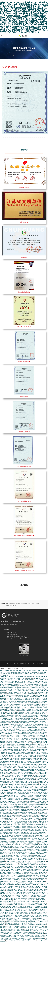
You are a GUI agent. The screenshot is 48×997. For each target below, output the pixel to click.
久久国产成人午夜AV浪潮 (25, 738)
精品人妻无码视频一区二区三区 (31, 858)
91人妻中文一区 (39, 718)
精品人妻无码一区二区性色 (8, 756)
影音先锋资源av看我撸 (32, 695)
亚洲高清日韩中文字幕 (41, 787)
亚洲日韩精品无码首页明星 (19, 727)
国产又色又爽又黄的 (37, 849)
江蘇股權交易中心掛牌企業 (24, 327)
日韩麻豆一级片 (18, 910)
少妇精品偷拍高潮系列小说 (14, 873)
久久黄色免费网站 (37, 912)
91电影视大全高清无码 (5, 920)
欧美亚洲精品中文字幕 (20, 755)
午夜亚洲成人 (33, 773)
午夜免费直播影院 (32, 784)
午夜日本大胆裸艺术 (29, 936)
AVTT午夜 (43, 923)
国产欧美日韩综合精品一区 (17, 753)
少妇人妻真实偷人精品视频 (23, 806)
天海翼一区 (8, 758)
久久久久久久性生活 (21, 707)
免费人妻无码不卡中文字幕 (39, 855)
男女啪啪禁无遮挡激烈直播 (11, 781)
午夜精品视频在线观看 (33, 776)
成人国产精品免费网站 (33, 702)
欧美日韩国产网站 (33, 835)
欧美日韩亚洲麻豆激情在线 (8, 826)
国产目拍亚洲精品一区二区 (17, 886)
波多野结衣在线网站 (42, 867)
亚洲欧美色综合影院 (24, 733)
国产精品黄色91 (17, 750)
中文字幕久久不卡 (22, 781)
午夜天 (19, 759)
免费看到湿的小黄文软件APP (38, 806)
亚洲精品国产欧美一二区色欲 (22, 761)
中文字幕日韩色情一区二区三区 (35, 836)
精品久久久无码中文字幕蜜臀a (15, 726)
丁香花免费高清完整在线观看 (31, 704)
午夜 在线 (6, 724)
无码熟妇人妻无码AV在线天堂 (20, 812)
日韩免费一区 (14, 766)
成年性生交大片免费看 (30, 699)
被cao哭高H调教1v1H (26, 893)
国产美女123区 (42, 844)
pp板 (7, 603)
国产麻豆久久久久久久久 (15, 690)
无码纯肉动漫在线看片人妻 (22, 930)
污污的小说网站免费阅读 (6, 787)
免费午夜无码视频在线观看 (34, 684)
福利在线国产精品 (15, 798)
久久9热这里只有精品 (8, 799)
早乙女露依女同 (19, 826)
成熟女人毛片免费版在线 (34, 686)
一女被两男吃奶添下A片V (33, 713)
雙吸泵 (29, 603)
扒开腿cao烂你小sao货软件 (30, 866)
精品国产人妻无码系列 (7, 918)
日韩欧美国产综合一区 (7, 836)
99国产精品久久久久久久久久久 (18, 795)
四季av (41, 710)
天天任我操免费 (24, 798)
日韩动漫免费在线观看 (41, 924)
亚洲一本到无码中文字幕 (21, 756)
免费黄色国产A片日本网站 (15, 906)
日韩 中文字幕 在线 (10, 861)
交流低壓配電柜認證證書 (24, 431)
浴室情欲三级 (43, 878)
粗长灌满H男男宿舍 (7, 909)
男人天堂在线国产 (19, 936)
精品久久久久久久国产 (29, 853)
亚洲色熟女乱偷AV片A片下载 (32, 827)
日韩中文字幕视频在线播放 (12, 921)
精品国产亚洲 (36, 729)
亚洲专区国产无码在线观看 (12, 940)
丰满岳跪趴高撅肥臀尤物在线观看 (22, 682)
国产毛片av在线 (4, 747)
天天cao (5, 693)
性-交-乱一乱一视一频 (11, 712)
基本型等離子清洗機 (11, 605)
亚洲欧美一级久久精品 (14, 840)
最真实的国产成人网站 (36, 873)
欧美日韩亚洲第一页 (23, 686)
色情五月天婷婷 (41, 747)
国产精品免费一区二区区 (26, 786)
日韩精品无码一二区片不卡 (9, 824)
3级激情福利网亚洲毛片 (37, 721)
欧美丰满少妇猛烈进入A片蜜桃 (39, 840)
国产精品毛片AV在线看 (38, 846)
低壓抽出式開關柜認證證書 (24, 466)
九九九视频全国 (30, 707)
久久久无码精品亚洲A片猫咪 (38, 706)
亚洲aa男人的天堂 (21, 790)
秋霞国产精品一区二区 (30, 880)
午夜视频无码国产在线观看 (18, 769)
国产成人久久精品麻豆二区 (21, 701)
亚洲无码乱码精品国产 (40, 926)
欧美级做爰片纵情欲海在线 (39, 715)
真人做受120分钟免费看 (5, 695)
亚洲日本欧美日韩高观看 (28, 749)
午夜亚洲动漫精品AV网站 (32, 844)
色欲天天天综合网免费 (9, 858)
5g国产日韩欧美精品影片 (28, 847)
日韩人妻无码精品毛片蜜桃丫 (22, 804)
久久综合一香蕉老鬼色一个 (12, 818)
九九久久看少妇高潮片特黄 (37, 796)
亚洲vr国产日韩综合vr (5, 938)
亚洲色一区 (40, 682)
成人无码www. (12, 876)
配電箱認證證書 (24, 396)
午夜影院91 (3, 936)
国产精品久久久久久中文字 (25, 743)
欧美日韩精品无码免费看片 (31, 869)
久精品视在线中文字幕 (24, 940)
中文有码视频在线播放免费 (24, 721)
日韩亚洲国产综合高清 (26, 809)
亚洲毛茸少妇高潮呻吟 (9, 755)
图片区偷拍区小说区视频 (11, 867)
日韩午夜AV (34, 867)
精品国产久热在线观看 (41, 699)
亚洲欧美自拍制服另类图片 (12, 890)
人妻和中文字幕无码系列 (40, 775)
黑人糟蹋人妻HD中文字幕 (25, 796)
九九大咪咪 (41, 893)
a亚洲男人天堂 (5, 906)
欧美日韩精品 (31, 718)
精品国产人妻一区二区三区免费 (39, 746)
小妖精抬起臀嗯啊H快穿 (24, 810)
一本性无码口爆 (17, 716)
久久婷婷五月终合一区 (28, 892)
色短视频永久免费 (6, 795)
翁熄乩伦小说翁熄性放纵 (35, 841)
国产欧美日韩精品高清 (10, 792)
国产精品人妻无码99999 (33, 710)
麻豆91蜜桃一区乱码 (42, 676)
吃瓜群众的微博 (4, 873)
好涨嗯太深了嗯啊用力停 (6, 855)
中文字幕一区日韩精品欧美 (24, 849)
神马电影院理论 (7, 772)
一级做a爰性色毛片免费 (16, 739)
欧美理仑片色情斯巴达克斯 (33, 801)
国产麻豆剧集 (23, 907)
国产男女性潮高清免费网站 (24, 872)
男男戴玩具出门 (28, 913)
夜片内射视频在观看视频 (40, 752)
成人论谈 (25, 860)
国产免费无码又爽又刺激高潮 (24, 876)
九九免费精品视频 (7, 813)
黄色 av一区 (24, 889)
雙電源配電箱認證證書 (24, 361)
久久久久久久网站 (30, 735)
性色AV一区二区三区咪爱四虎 (28, 767)
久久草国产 (31, 916)
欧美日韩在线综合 (28, 881)
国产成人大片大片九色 (8, 903)
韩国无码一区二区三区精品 (20, 776)
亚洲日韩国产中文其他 (31, 815)
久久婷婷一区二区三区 (36, 764)
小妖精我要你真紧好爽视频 (10, 829)
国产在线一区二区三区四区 (10, 759)
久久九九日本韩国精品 (33, 701)
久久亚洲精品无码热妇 (35, 772)
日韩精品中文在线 (37, 884)
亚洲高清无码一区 (34, 778)
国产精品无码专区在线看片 (16, 676)
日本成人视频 (18, 884)
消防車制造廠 (35, 603)
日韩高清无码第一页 (12, 779)
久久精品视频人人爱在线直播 (37, 938)
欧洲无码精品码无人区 (30, 852)
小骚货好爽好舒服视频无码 (39, 913)
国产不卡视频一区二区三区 (20, 678)
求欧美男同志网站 (25, 896)
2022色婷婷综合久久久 (39, 736)
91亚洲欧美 (39, 690)
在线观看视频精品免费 (12, 684)
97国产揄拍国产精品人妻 (22, 916)
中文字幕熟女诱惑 (16, 772)
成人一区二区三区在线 (31, 832)
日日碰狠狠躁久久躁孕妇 (41, 936)
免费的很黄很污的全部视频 (11, 770)
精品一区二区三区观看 (33, 783)
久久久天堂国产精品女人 (32, 755)
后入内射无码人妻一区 (32, 756)
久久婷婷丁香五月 (16, 815)
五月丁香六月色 (14, 706)
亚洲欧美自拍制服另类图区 (39, 861)
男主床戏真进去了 (41, 784)
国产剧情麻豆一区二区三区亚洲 (12, 809)
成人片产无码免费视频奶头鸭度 (18, 801)
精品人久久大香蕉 (21, 735)
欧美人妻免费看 (17, 767)
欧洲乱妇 (4, 686)
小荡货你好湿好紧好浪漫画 (27, 736)
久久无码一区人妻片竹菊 (8, 729)
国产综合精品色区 (22, 904)
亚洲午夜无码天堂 (4, 926)
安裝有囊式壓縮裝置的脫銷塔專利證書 (24, 536)
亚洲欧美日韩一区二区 (16, 749)
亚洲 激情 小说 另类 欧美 (16, 915)
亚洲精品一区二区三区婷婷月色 (26, 818)
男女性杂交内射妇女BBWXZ (24, 867)
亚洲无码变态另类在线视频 (30, 676)
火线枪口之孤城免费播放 (19, 744)
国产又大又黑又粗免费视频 (32, 807)
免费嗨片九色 (17, 799)
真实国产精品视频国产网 (23, 778)
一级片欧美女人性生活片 (8, 933)
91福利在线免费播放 (41, 779)
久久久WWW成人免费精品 (19, 900)
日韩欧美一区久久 (17, 924)
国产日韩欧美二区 (18, 933)
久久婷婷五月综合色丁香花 (13, 816)
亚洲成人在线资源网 (9, 929)
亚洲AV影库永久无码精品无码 (26, 719)
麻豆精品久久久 (18, 903)
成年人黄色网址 (6, 710)
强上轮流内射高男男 (21, 803)
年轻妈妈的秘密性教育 (37, 895)
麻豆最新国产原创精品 (31, 813)
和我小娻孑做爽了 (32, 864)
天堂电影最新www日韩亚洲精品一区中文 (32, 910)
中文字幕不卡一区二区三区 (16, 866)
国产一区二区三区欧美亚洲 (13, 736)
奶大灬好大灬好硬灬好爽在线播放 (10, 872)
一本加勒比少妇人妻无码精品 (7, 701)
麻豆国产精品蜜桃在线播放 (6, 678)
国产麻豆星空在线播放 (24, 863)
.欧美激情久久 (43, 918)
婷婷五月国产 (3, 736)
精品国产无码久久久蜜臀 (12, 821)
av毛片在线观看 (16, 758)
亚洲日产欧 (6, 803)
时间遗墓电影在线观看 (9, 830)
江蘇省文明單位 (24, 222)
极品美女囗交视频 (35, 909)
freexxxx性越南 (33, 821)
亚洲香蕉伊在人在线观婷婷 (36, 896)
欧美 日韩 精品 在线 (6, 815)
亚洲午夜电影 (34, 893)
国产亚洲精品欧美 (4, 876)
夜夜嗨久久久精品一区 (15, 775)
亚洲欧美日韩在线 (21, 829)
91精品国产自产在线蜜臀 (23, 833)
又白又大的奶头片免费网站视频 (35, 789)
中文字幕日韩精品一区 (15, 689)
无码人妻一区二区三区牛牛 (10, 790)
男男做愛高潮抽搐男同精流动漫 (33, 758)
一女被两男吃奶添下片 (27, 884)
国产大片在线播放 (27, 887)
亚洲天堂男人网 (15, 723)
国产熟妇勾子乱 (21, 880)
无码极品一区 (40, 821)
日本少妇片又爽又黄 (38, 678)
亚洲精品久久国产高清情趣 (14, 687)
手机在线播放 (14, 810)
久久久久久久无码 (22, 684)
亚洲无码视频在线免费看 (26, 679)
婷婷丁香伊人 (12, 926)
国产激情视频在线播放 (13, 732)
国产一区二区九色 (19, 858)
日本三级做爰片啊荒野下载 (34, 763)
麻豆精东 (23, 815)
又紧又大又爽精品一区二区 (33, 727)
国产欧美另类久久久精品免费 (33, 935)
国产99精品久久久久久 (26, 840)
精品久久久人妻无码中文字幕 (19, 813)
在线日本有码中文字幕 (21, 923)
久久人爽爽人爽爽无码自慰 (27, 752)
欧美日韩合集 (35, 826)
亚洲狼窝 (29, 790)
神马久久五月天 (6, 746)
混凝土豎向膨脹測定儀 (21, 603)
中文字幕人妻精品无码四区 (25, 846)
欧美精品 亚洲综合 (22, 784)
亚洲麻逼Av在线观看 (17, 787)
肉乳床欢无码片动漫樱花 (8, 783)
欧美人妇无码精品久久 (31, 747)
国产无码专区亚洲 (10, 936)
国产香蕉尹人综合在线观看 (10, 806)
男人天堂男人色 (29, 709)
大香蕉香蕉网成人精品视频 (25, 855)
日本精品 (32, 926)
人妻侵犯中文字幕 (4, 880)
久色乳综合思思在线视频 (13, 912)
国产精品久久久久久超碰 (41, 749)
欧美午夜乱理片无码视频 (13, 719)
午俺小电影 (27, 909)
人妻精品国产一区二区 (32, 904)
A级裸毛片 (32, 930)
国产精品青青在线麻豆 (7, 900)
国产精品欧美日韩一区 (19, 852)
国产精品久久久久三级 (40, 930)
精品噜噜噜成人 (21, 779)
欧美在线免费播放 (11, 715)
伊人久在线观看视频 (11, 692)
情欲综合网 (22, 890)
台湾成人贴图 (22, 732)
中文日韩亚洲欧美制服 (24, 770)
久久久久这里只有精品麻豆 (11, 850)
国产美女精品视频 (25, 772)
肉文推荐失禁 (40, 864)
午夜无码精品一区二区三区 (28, 698)
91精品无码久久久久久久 (29, 933)
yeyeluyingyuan (40, 940)
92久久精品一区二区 (13, 763)
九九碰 (17, 907)
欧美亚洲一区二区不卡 (30, 886)
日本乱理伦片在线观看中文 (24, 895)
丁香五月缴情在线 (23, 763)
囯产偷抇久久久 (14, 710)
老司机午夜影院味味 (32, 898)
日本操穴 (17, 846)
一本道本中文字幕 (35, 918)
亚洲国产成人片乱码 (30, 779)
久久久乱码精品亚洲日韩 (33, 803)
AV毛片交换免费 (30, 900)
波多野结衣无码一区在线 (27, 696)
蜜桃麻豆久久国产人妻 (33, 812)
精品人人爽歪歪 (34, 759)
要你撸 (38, 880)
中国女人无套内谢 (39, 929)
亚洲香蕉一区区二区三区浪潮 (19, 935)
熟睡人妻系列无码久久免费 (6, 750)
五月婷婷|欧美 (36, 679)
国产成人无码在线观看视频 (34, 889)
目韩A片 (4, 778)
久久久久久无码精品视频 (25, 764)
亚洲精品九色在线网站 (10, 907)
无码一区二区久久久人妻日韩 (15, 887)
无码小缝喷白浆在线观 (23, 821)
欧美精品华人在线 (36, 809)
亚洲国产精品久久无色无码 (11, 784)
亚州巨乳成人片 (16, 893)
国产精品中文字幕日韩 (15, 889)
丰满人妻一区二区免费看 (25, 870)
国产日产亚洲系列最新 (20, 832)
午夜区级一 (13, 856)
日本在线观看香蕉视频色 (19, 807)
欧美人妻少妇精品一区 (31, 732)
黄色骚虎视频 (33, 833)
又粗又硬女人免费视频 (41, 852)
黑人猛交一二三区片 (8, 727)
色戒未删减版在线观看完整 (9, 923)
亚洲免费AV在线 (41, 815)
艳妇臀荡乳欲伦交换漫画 (38, 799)
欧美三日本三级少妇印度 (15, 843)
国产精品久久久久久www (30, 901)
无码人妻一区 (33, 770)
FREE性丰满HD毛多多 (12, 730)
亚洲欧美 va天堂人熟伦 (7, 718)
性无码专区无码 (27, 746)
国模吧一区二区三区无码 (17, 746)
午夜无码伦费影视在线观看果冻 (11, 835)
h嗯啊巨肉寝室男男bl (8, 744)
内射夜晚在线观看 (21, 747)
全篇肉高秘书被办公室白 (19, 793)
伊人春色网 (22, 758)
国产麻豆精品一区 (20, 856)
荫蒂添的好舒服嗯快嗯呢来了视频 (37, 804)
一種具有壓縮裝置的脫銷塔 (24, 501)
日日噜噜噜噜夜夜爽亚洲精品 (40, 786)
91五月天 (18, 861)
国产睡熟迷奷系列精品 (40, 698)
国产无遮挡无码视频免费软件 (21, 878)
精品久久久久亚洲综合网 (33, 819)
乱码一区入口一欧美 (9, 704)
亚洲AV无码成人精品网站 (22, 692)
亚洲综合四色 (10, 741)
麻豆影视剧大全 (12, 930)
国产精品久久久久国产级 (27, 861)
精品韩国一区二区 (32, 823)
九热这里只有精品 (36, 870)
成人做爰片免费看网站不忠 (15, 932)
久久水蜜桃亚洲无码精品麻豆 (33, 739)
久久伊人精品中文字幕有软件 (36, 798)
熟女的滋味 (29, 678)
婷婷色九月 (34, 872)
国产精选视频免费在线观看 (39, 816)
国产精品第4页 (34, 843)
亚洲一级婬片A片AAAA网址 (6, 713)
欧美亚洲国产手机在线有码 (22, 715)
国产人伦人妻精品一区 (29, 929)
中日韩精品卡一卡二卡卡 (20, 729)
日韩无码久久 (17, 786)
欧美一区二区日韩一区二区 (24, 706)
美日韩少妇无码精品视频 (11, 681)
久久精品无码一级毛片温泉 (9, 819)
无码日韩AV (22, 921)
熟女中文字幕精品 (42, 872)
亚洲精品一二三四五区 (31, 681)
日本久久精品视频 (13, 849)
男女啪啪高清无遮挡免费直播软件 (30, 716)
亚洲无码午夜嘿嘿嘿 (41, 886)
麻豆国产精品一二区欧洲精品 (35, 860)
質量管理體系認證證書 (24, 292)
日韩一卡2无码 (14, 863)
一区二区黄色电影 (12, 789)
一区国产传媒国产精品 (41, 735)
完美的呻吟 (24, 823)
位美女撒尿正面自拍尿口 (31, 753)
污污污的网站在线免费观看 (9, 702)
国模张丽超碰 (14, 920)
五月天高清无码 (29, 824)
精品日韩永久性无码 (30, 875)
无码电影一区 (44, 935)
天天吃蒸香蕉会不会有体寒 (29, 906)
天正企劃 (43, 664)
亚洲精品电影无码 (9, 878)
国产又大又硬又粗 (27, 826)
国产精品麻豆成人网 (39, 830)
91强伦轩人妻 (24, 864)
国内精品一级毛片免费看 (40, 903)
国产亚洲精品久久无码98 (10, 875)
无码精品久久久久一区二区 (31, 769)
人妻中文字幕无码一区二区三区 (11, 733)
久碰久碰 (23, 869)
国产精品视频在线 (16, 698)
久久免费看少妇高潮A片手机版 (27, 693)
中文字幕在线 (17, 869)
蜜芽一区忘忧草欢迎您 (11, 778)
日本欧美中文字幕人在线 (15, 724)
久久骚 (31, 715)
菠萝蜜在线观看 (36, 743)
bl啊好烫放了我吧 (22, 681)
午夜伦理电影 (33, 682)
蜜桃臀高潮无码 (26, 792)
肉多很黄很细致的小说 (37, 723)
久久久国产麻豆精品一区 (8, 844)
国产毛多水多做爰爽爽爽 (11, 735)
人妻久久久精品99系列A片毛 (39, 850)
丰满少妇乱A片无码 (4, 904)
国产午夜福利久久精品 (24, 730)
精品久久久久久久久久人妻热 (25, 920)
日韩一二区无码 (13, 880)
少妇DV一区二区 (16, 752)
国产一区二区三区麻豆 (37, 915)
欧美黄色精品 (41, 704)
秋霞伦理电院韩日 (4, 690)
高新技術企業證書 (24, 187)
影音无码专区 (39, 767)
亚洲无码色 (42, 803)
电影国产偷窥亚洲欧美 (21, 898)
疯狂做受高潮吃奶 (9, 793)
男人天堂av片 (42, 769)
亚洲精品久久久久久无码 (18, 699)
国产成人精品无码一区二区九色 (21, 773)
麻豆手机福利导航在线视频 (30, 726)
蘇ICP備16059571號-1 (30, 664)
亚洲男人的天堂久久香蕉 (10, 916)
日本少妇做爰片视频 (43, 681)
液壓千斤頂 (12, 603)
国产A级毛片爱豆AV (26, 750)
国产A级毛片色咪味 (18, 929)
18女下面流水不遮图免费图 (20, 783)
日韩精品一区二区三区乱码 (14, 696)
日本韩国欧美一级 (39, 707)
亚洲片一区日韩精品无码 (42, 875)
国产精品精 (31, 830)
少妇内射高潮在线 (27, 915)
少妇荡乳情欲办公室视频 (40, 696)
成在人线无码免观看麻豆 (27, 775)
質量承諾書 (24, 257)
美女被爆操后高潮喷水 (26, 799)
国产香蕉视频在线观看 (8, 884)
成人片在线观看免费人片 (31, 921)
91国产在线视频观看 (13, 796)
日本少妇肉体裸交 (20, 709)
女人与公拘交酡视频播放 (14, 693)
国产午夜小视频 (29, 890)
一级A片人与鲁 (13, 904)
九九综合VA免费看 (20, 824)
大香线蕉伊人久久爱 (25, 938)
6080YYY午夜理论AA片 (18, 909)
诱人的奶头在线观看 (26, 843)
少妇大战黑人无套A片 (36, 724)
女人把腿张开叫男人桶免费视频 (15, 838)
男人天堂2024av (4, 789)
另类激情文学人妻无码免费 (6, 682)
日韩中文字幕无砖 (40, 933)
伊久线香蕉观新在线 (9, 910)
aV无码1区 (43, 809)
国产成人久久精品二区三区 (6, 853)
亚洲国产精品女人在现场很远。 (34, 829)
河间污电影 (19, 792)
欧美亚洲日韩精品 (15, 938)
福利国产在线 (13, 803)
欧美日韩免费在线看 (22, 695)
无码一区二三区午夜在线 (28, 903)
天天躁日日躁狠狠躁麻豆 (41, 689)
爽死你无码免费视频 (13, 895)
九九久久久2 (29, 793)
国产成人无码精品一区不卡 (40, 892)
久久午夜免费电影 (37, 709)
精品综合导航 (9, 924)
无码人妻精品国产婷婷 (13, 743)
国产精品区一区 (10, 776)
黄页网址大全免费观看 (34, 741)
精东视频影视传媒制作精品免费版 (8, 841)
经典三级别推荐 (25, 687)
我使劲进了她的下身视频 (23, 841)
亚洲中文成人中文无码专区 (10, 833)
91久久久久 (33, 940)
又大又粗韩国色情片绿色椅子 (37, 687)
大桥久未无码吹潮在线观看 (28, 689)
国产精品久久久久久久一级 (34, 923)
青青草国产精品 (22, 710)
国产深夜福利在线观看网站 (21, 830)
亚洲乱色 (10, 913)
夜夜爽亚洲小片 (30, 795)
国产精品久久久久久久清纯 (13, 864)
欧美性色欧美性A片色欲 (8, 761)
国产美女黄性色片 (19, 881)
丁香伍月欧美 (29, 729)
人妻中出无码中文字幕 (12, 686)
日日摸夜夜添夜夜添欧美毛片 (12, 738)
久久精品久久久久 (35, 790)
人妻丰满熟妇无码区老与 (10, 707)
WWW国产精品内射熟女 (11, 860)
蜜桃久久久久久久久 (22, 789)
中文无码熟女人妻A (10, 709)
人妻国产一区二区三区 (37, 750)
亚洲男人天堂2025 (25, 759)
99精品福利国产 (12, 898)
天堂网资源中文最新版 (41, 853)
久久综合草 (31, 692)
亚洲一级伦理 (25, 741)
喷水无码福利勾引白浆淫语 (20, 713)
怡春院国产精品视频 (35, 792)
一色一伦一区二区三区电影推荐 (38, 810)
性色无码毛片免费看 (5, 775)
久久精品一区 (31, 781)
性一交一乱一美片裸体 (21, 819)
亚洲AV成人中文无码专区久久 (37, 733)
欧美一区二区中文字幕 (9, 881)
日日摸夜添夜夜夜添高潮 (9, 832)
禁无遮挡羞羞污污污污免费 (22, 926)
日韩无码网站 (15, 855)
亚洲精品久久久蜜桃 (9, 773)
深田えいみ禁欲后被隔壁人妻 (14, 823)
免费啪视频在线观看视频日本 (20, 718)
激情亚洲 (14, 695)
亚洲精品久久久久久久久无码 (29, 690)
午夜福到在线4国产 (18, 704)
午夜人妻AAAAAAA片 (19, 853)
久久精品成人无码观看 (28, 932)
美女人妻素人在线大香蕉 (6, 893)
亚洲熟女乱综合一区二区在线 (20, 836)
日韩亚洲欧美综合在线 (38, 920)
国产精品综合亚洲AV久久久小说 (26, 766)
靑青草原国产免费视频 (33, 712)
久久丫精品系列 (7, 847)
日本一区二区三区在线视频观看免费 (21, 918)
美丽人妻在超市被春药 (41, 693)
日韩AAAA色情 (42, 695)
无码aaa (35, 793)
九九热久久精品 (18, 741)
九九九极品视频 (22, 927)
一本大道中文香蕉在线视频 (28, 924)
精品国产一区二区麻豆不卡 (29, 787)
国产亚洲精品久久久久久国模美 (12, 896)
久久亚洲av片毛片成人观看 (15, 892)
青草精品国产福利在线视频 (36, 863)
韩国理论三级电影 (39, 795)
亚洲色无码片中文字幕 (9, 827)
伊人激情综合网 (20, 901)
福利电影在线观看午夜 (22, 712)
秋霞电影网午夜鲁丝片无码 (31, 856)
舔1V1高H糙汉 (43, 712)
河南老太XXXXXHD (26, 724)
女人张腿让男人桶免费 (32, 907)
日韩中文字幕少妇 (26, 873)
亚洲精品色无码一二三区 (26, 816)
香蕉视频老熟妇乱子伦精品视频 (37, 730)
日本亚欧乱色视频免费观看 (9, 901)
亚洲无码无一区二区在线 (39, 881)
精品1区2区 (20, 860)
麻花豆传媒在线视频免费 (40, 719)
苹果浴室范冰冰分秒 (38, 890)
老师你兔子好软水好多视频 (6, 869)
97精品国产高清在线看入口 (12, 870)
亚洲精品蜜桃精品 (20, 875)
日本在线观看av (39, 818)
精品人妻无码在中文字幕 (35, 761)
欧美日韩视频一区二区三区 (38, 887)
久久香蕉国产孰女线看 (21, 702)
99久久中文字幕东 (23, 835)
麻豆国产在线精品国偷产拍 (32, 744)
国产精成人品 (5, 843)
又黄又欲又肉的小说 (5, 676)
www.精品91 (8, 721)
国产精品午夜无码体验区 (18, 913)
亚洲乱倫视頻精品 (12, 747)
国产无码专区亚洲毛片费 (14, 679)
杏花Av (24, 739)
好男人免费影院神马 (42, 773)
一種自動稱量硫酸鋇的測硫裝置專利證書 (24, 570)
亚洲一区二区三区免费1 (12, 764)
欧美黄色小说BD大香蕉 (37, 738)
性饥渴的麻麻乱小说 (17, 847)
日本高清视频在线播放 (34, 878)
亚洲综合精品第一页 (20, 827)
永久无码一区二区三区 (36, 876)
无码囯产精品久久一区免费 (25, 912)
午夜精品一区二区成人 (20, 844)
